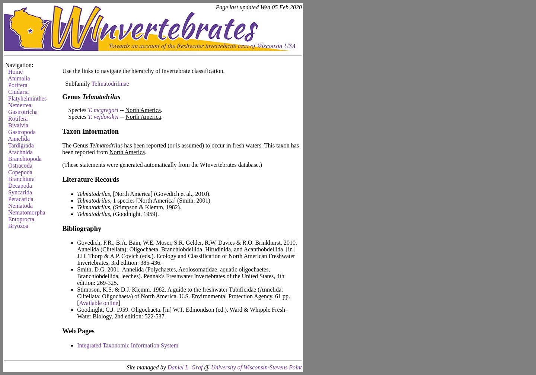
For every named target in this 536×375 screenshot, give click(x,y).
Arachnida (20, 152)
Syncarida (20, 192)
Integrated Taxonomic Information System (127, 345)
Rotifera (18, 118)
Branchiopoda (25, 159)
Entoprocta (21, 219)
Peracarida (21, 199)
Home (15, 72)
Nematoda (20, 206)
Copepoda (20, 172)
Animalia (19, 78)
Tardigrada (21, 145)
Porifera (18, 85)
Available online (98, 303)
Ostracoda (20, 165)
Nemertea (19, 105)
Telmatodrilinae (110, 83)
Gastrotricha (23, 112)
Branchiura (21, 179)
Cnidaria (18, 92)
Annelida (19, 139)
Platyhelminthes (27, 98)
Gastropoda (22, 132)
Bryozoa (18, 226)
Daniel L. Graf (185, 367)
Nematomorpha (26, 212)
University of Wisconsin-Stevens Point (256, 367)
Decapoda (20, 185)
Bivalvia (18, 125)
